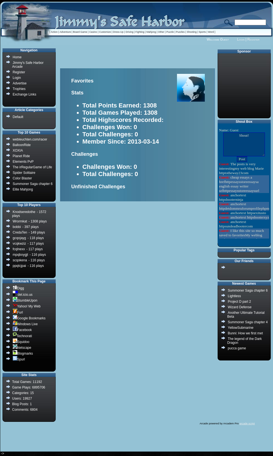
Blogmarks (23, 353)
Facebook (22, 330)
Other (161, 32)
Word (211, 32)
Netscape (22, 347)
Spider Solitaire (24, 173)
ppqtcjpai (19, 266)
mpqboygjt (20, 255)
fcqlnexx (19, 249)
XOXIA (18, 150)
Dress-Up (118, 32)
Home (17, 57)
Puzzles (180, 32)
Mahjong (151, 32)
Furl (18, 312)
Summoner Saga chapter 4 (248, 322)
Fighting (140, 32)
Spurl (19, 359)
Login (241, 39)
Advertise (20, 83)
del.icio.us (23, 294)
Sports (202, 32)
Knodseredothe (24, 212)
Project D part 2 (239, 302)
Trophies (19, 89)
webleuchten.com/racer (30, 139)
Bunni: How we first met (245, 333)
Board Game (80, 32)
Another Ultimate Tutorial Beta (246, 315)
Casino (93, 32)
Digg (18, 288)
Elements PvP (23, 162)
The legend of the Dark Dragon (244, 341)
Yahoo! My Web (27, 306)
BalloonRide (22, 145)
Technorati (22, 336)
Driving (129, 32)
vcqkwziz (19, 243)
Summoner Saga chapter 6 (248, 290)
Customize (105, 32)
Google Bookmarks (29, 318)
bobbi (17, 227)
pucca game (237, 348)
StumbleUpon (25, 300)
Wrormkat (20, 221)
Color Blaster (22, 178)
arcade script (247, 423)
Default (18, 117)
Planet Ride (21, 156)
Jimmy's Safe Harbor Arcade (28, 65)
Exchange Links (24, 94)
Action (54, 32)
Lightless (234, 296)
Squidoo (21, 342)
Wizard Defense (240, 307)
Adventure (65, 32)
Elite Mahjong (23, 189)
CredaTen (20, 232)
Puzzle (170, 32)
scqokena (20, 260)
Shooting (192, 32)
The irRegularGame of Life (32, 167)
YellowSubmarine (241, 328)
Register (253, 39)
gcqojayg (19, 238)
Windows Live (25, 324)
